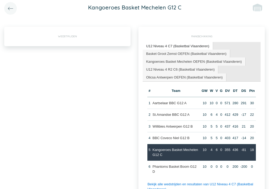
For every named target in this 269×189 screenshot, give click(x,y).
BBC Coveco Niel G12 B (170, 137)
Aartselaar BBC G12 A (169, 102)
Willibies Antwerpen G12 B (172, 126)
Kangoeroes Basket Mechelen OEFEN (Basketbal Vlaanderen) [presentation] (193, 61)
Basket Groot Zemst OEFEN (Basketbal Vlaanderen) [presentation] (186, 53)
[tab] (177, 46)
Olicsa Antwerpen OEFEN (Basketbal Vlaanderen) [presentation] (184, 77)
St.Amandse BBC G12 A (170, 114)
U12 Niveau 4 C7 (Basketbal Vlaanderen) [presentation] (177, 46)
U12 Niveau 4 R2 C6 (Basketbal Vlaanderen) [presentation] (180, 69)
